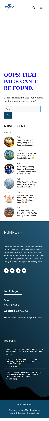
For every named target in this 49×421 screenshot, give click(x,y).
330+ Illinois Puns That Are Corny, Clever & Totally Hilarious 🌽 (26, 155)
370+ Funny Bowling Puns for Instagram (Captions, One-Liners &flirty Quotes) (24, 374)
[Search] (8, 115)
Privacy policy (33, 412)
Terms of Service (17, 412)
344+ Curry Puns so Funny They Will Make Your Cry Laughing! (26, 142)
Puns (6, 300)
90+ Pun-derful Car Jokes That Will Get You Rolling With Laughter (27, 213)
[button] (34, 8)
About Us (23, 410)
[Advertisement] (24, 41)
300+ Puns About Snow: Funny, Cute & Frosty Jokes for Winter (27, 184)
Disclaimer (35, 410)
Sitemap (13, 410)
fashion (35, 258)
